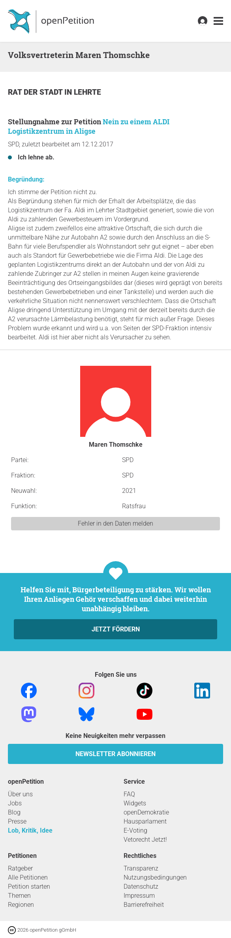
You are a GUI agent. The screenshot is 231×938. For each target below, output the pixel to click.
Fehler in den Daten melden (115, 523)
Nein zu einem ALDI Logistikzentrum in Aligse (88, 126)
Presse (17, 821)
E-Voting (135, 830)
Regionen (21, 904)
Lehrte (87, 92)
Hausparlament (145, 821)
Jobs (15, 803)
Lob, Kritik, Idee (30, 830)
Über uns (20, 794)
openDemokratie (146, 812)
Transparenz (141, 868)
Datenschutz (141, 886)
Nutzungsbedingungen (155, 877)
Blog (14, 812)
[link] (218, 21)
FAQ (129, 794)
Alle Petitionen (28, 877)
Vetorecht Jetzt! (145, 839)
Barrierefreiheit (144, 904)
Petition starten (29, 886)
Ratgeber (20, 868)
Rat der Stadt (36, 92)
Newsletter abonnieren (115, 754)
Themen (19, 895)
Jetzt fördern (116, 629)
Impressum (139, 895)
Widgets (135, 803)
